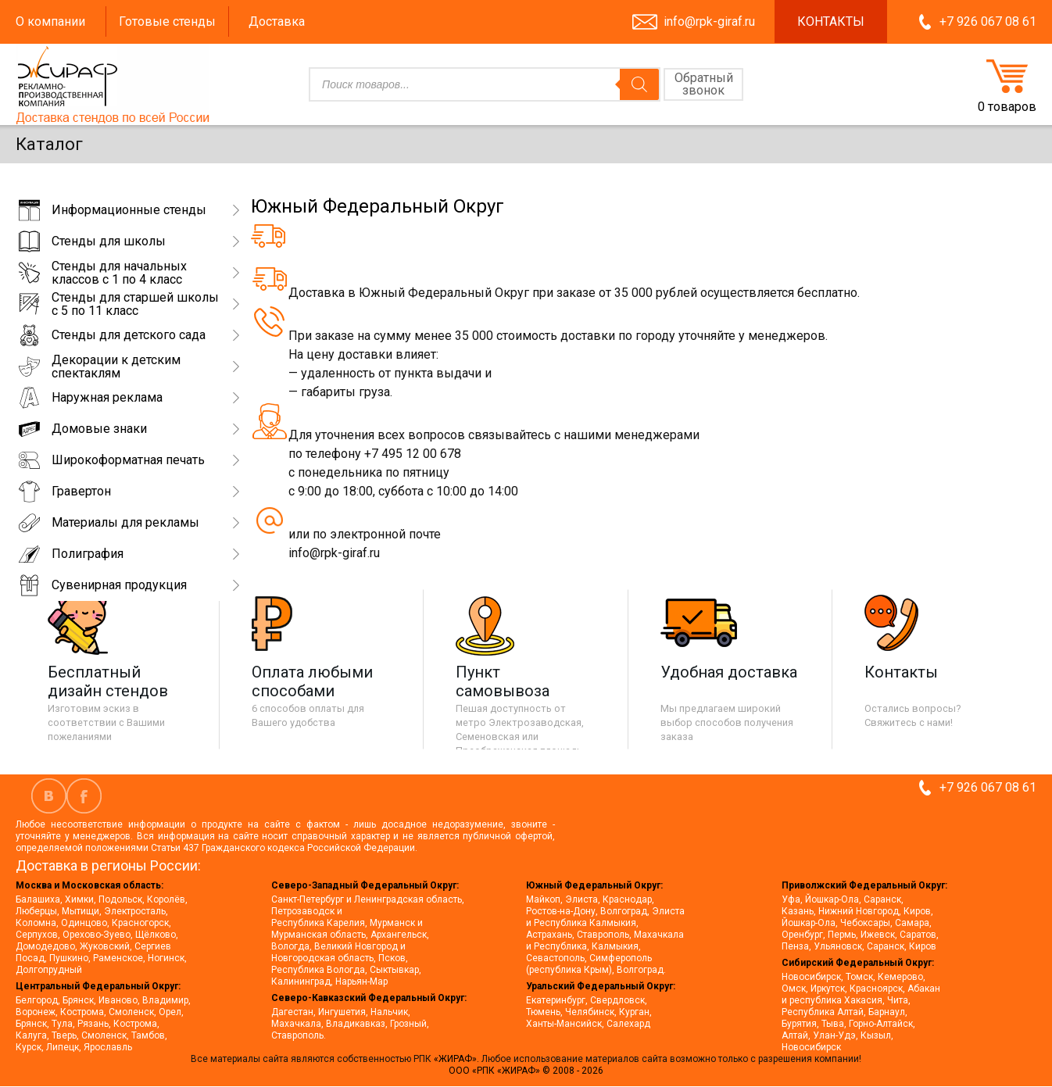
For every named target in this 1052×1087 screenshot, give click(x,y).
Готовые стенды (167, 21)
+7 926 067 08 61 (987, 21)
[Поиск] (639, 84)
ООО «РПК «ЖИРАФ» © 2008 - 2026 (526, 1070)
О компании (50, 21)
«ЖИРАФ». (457, 1058)
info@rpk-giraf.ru (709, 21)
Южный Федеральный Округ (377, 206)
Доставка (277, 21)
